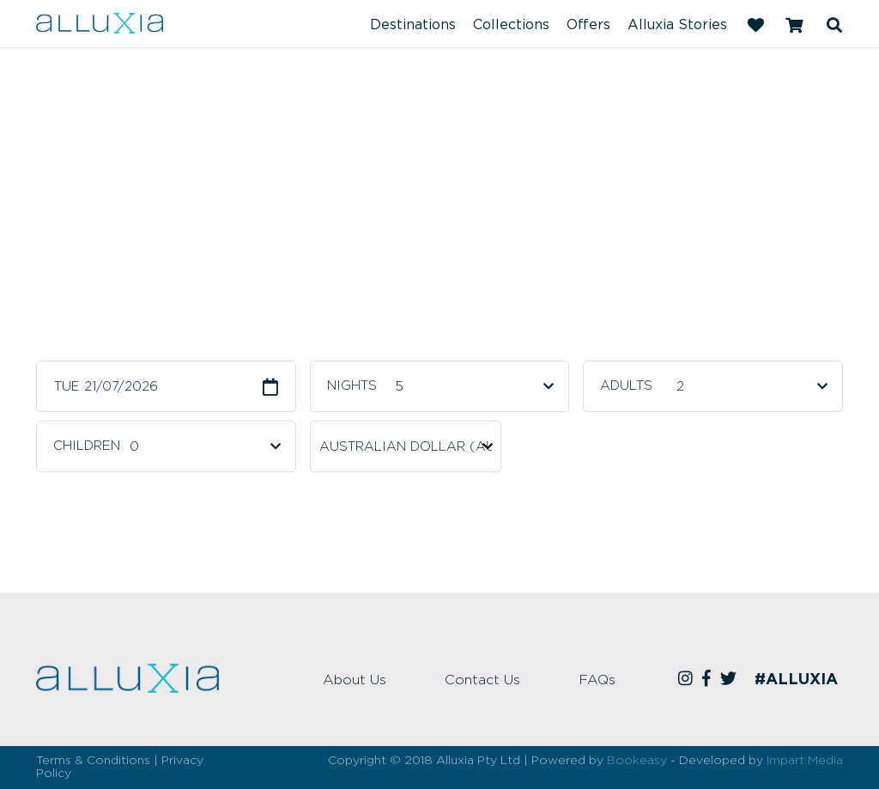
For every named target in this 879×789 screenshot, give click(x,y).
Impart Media (805, 761)
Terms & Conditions (93, 761)
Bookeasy (637, 761)
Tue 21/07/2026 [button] (106, 386)
